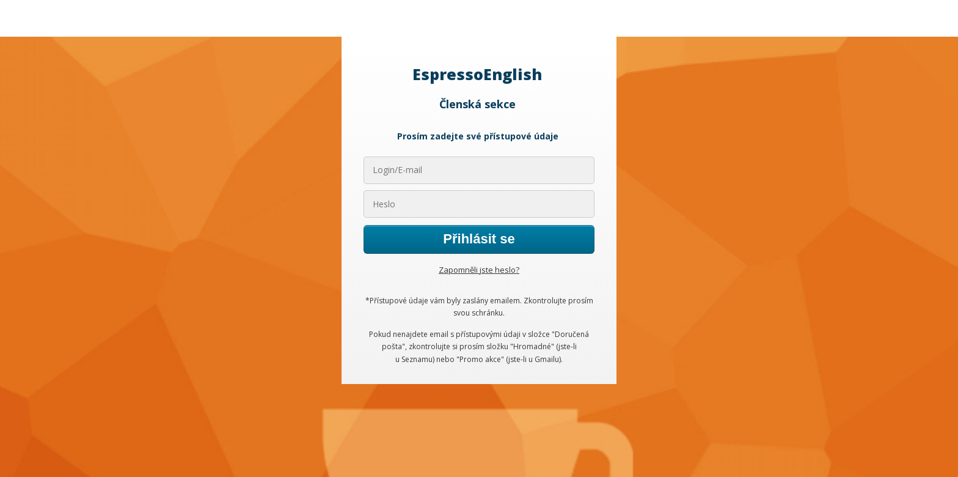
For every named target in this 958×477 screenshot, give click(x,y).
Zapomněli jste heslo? (479, 269)
